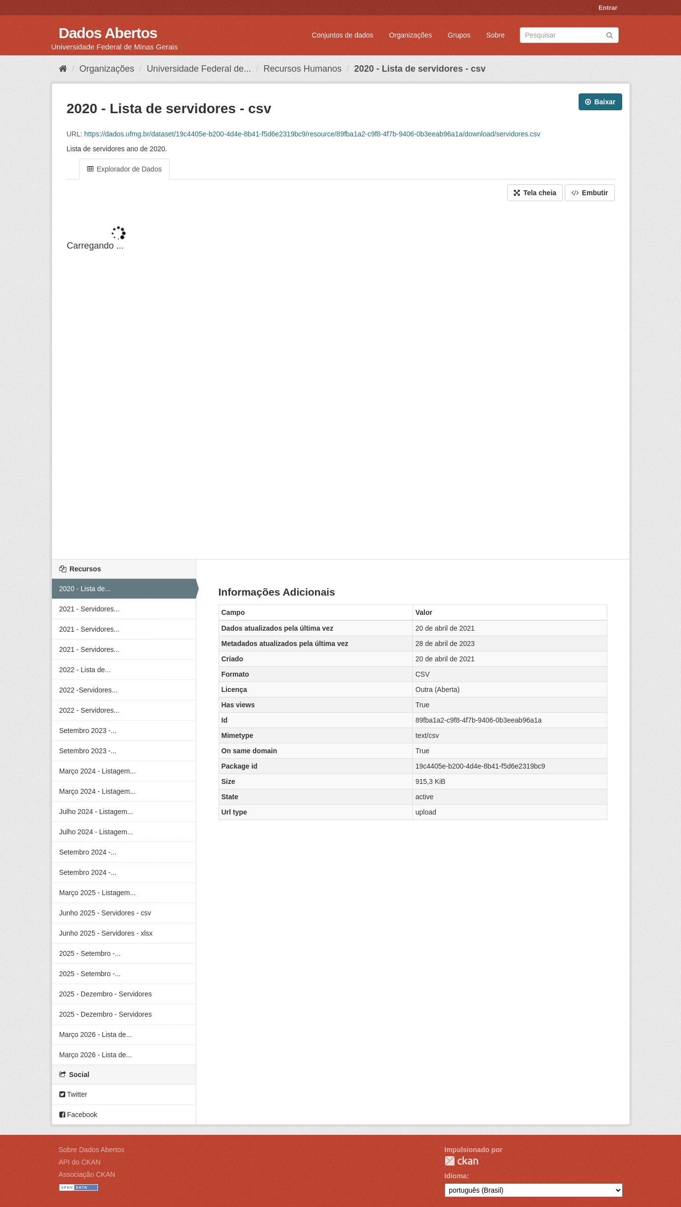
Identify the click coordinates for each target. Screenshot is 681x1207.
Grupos (459, 35)
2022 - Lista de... (85, 670)
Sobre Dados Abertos (92, 1150)
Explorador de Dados (124, 169)
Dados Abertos (108, 33)
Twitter (73, 1094)
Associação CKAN (87, 1174)
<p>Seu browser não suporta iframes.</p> (341, 381)
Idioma (456, 1176)
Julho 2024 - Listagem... (96, 812)
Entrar (607, 7)
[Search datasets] (569, 35)
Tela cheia (535, 193)
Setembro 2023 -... (88, 730)
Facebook (78, 1115)
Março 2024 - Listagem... (97, 771)
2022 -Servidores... (88, 690)
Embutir (589, 193)
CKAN (461, 1161)
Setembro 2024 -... (88, 852)
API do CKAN (80, 1162)
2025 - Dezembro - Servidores (105, 994)
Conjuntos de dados (342, 35)
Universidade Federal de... (199, 69)
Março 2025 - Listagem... (97, 893)
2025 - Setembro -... (90, 953)
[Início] (63, 69)
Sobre (495, 35)
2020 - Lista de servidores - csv (420, 69)
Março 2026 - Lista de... (95, 1034)
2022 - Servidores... (89, 710)
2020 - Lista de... (85, 589)
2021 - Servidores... (89, 609)
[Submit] (609, 34)
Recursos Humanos (303, 69)
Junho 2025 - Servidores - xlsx (106, 933)
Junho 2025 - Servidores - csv (105, 913)
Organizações (410, 35)
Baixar (600, 102)
